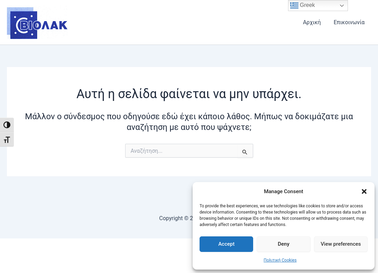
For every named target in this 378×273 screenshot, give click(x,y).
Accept (226, 244)
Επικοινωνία (350, 22)
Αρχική (315, 22)
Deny (283, 244)
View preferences (341, 244)
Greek (302, 5)
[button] (364, 191)
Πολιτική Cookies (280, 260)
